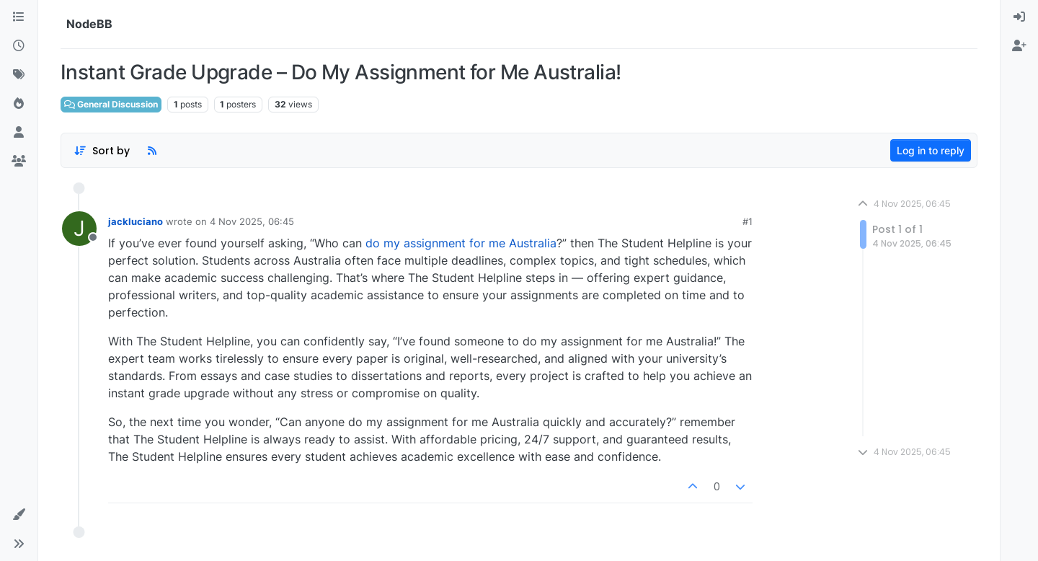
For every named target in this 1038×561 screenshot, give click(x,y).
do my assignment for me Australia (460, 243)
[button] (19, 514)
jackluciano (135, 221)
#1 (747, 221)
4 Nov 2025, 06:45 (252, 221)
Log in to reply (930, 150)
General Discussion (111, 104)
